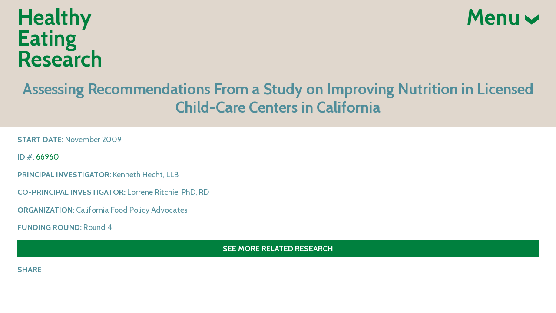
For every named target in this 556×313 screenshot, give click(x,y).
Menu (503, 17)
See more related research (278, 248)
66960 (47, 157)
